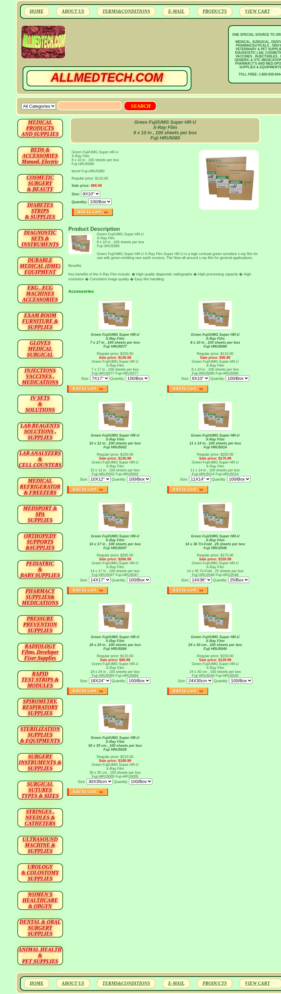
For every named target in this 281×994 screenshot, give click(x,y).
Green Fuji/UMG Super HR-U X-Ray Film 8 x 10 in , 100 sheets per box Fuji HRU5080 (215, 340)
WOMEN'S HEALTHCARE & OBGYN (40, 900)
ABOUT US (73, 11)
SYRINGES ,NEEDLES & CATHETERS (40, 817)
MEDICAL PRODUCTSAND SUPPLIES (40, 128)
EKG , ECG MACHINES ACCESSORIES (40, 293)
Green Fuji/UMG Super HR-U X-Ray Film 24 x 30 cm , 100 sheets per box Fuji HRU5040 (215, 643)
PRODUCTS (215, 11)
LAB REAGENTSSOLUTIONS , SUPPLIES (40, 431)
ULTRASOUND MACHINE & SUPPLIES (40, 845)
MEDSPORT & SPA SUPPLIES (40, 514)
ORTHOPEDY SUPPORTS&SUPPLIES (40, 542)
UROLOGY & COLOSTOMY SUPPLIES (40, 872)
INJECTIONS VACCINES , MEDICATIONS (40, 376)
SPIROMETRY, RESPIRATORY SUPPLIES (40, 707)
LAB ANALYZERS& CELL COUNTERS (40, 459)
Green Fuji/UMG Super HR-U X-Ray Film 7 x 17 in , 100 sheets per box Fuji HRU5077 (115, 340)
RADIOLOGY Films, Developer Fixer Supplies (40, 652)
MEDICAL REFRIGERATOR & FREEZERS (40, 486)
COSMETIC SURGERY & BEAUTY (40, 183)
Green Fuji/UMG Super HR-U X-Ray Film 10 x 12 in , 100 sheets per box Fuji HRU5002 (115, 441)
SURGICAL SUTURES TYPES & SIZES (40, 790)
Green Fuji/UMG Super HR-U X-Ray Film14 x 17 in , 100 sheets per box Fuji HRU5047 (115, 542)
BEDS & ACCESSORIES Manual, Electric (40, 155)
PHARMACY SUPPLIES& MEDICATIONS (40, 597)
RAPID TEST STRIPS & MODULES (40, 679)
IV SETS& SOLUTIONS (40, 404)
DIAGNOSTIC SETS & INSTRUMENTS (40, 238)
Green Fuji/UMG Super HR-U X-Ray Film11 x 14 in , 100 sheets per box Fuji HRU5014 (215, 441)
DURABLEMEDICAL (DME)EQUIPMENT (40, 266)
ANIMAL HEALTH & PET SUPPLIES (40, 955)
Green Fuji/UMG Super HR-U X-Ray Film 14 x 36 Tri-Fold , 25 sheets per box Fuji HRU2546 (215, 542)
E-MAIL (176, 11)
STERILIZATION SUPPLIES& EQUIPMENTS (40, 735)
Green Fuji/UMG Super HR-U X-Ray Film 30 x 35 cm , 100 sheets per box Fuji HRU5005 (115, 743)
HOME (37, 11)
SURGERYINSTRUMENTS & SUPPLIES (40, 762)
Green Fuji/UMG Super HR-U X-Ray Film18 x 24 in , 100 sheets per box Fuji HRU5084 (115, 643)
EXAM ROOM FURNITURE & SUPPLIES (40, 321)
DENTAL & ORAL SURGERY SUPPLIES (40, 928)
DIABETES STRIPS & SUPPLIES (40, 211)
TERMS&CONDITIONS (126, 11)
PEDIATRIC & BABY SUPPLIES (40, 569)
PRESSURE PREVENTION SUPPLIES (40, 624)
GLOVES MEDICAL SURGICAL (40, 348)
